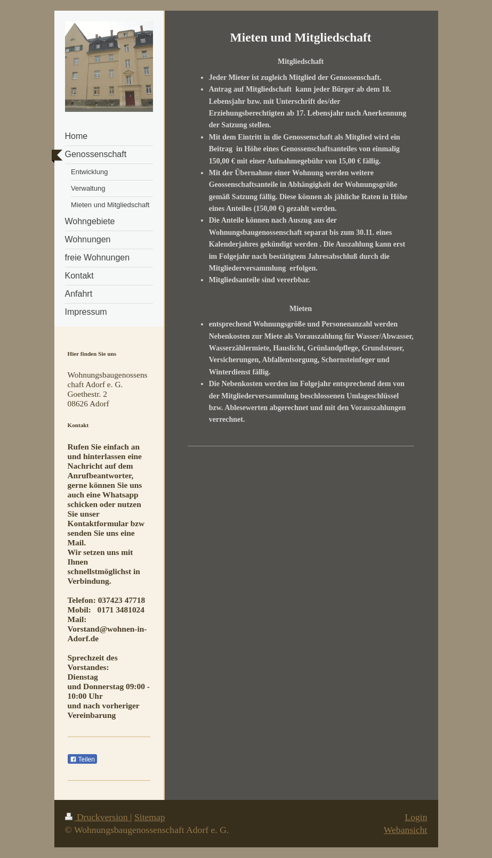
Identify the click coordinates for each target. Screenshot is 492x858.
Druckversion (98, 817)
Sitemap (149, 817)
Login (416, 817)
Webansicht (406, 829)
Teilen (82, 759)
